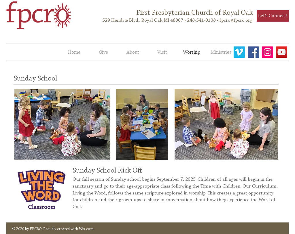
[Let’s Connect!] (273, 16)
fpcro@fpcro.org (236, 20)
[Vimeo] (239, 52)
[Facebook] (253, 52)
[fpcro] (267, 52)
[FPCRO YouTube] (281, 52)
